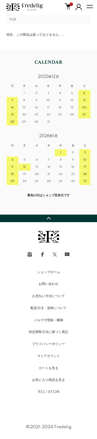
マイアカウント (48, 356)
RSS (41, 392)
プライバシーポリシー (48, 344)
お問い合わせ (48, 284)
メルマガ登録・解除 (48, 320)
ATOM (53, 392)
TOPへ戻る (48, 218)
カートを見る (48, 368)
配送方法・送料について (49, 308)
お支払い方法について (48, 296)
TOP (12, 19)
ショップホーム (48, 272)
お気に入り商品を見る (48, 380)
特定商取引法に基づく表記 (48, 332)
